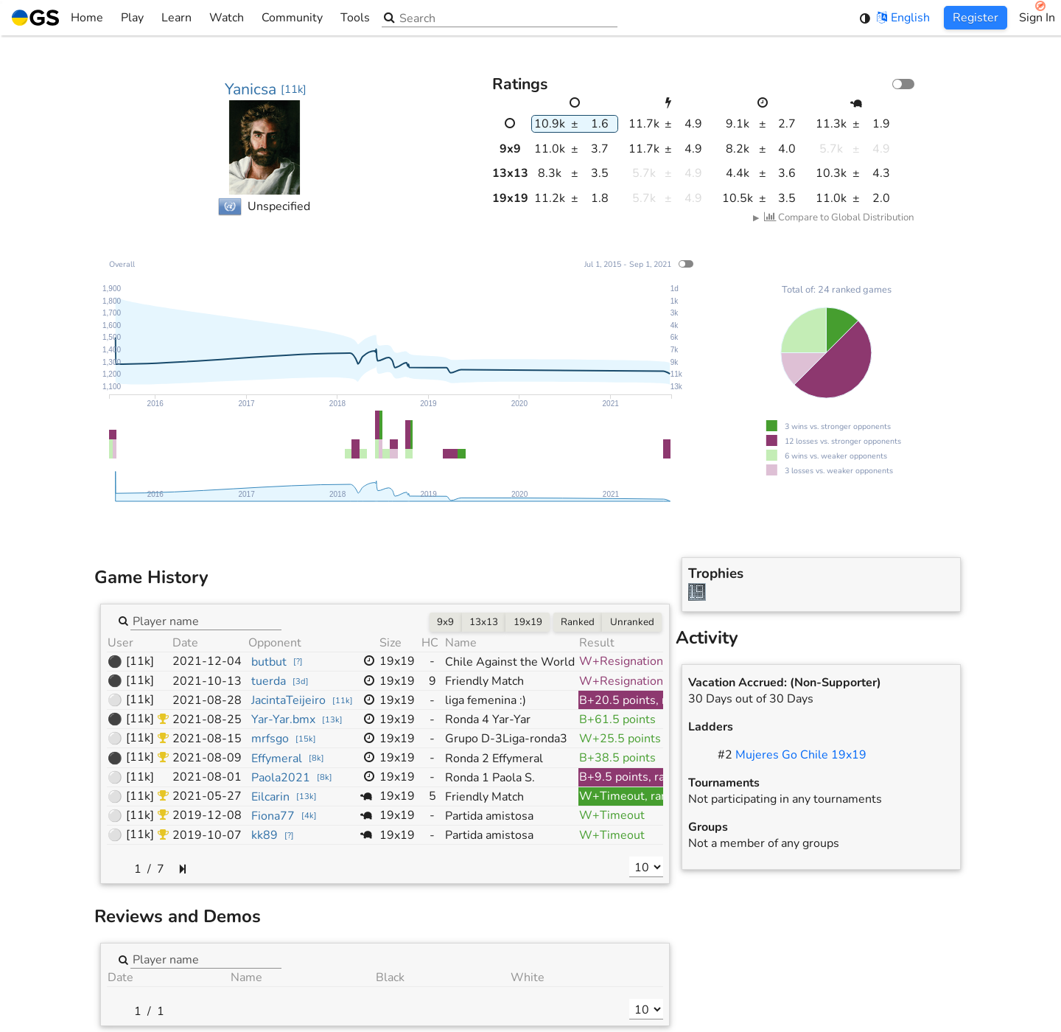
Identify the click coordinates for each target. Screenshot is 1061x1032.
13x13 (483, 622)
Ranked (578, 622)
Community (292, 18)
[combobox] (205, 620)
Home (57, 18)
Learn (176, 18)
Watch (226, 18)
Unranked (632, 622)
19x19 (528, 622)
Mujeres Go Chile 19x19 (800, 755)
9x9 (445, 622)
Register (975, 18)
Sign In (1037, 18)
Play (132, 18)
